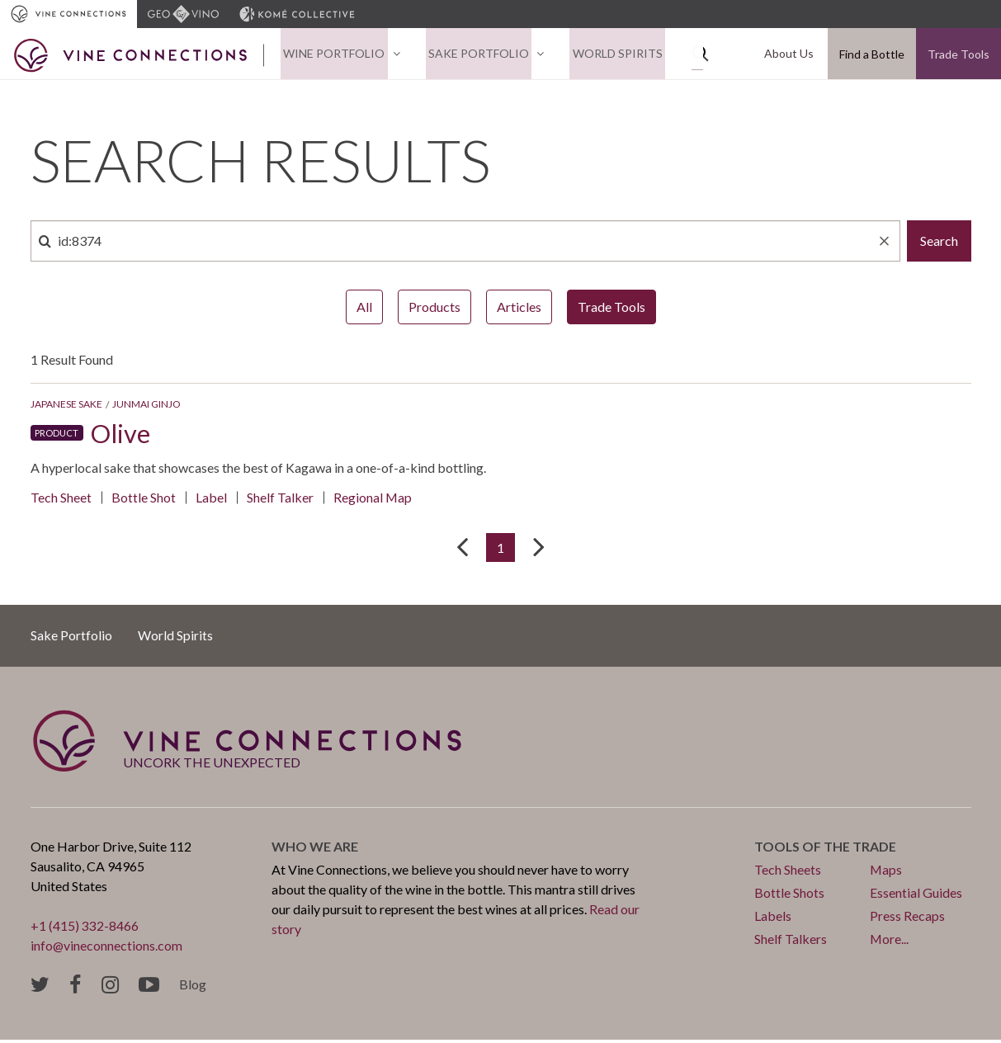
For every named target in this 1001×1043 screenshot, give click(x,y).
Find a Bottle (871, 55)
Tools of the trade (825, 849)
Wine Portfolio (331, 55)
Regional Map (373, 499)
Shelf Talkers (790, 942)
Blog (192, 987)
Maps (886, 872)
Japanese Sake (66, 406)
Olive (121, 435)
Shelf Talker (280, 499)
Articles (519, 309)
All (364, 309)
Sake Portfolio (470, 55)
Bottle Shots (789, 896)
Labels (772, 919)
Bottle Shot (143, 499)
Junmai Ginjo (146, 406)
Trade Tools (958, 55)
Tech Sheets (787, 872)
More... (889, 942)
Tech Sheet (61, 499)
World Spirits (604, 55)
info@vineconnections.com (107, 948)
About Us (791, 55)
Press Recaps (907, 919)
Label (211, 499)
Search (939, 243)
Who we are (314, 849)
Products (434, 309)
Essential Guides (916, 896)
